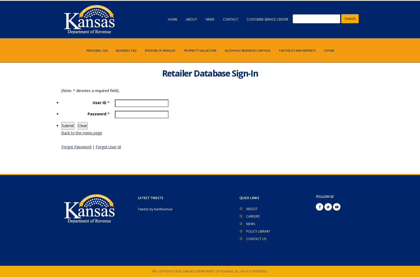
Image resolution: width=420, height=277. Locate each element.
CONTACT (230, 19)
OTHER (329, 50)
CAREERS (253, 216)
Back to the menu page (81, 132)
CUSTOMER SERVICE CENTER (267, 19)
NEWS (210, 19)
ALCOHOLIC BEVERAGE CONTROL (248, 50)
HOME (172, 19)
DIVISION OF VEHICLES (160, 50)
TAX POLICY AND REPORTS (297, 50)
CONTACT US (256, 239)
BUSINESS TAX (126, 50)
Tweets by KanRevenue (156, 209)
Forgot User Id (108, 146)
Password (99, 113)
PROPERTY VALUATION (200, 50)
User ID (101, 102)
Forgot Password (76, 146)
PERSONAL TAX (97, 50)
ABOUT (191, 19)
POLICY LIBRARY (258, 231)
